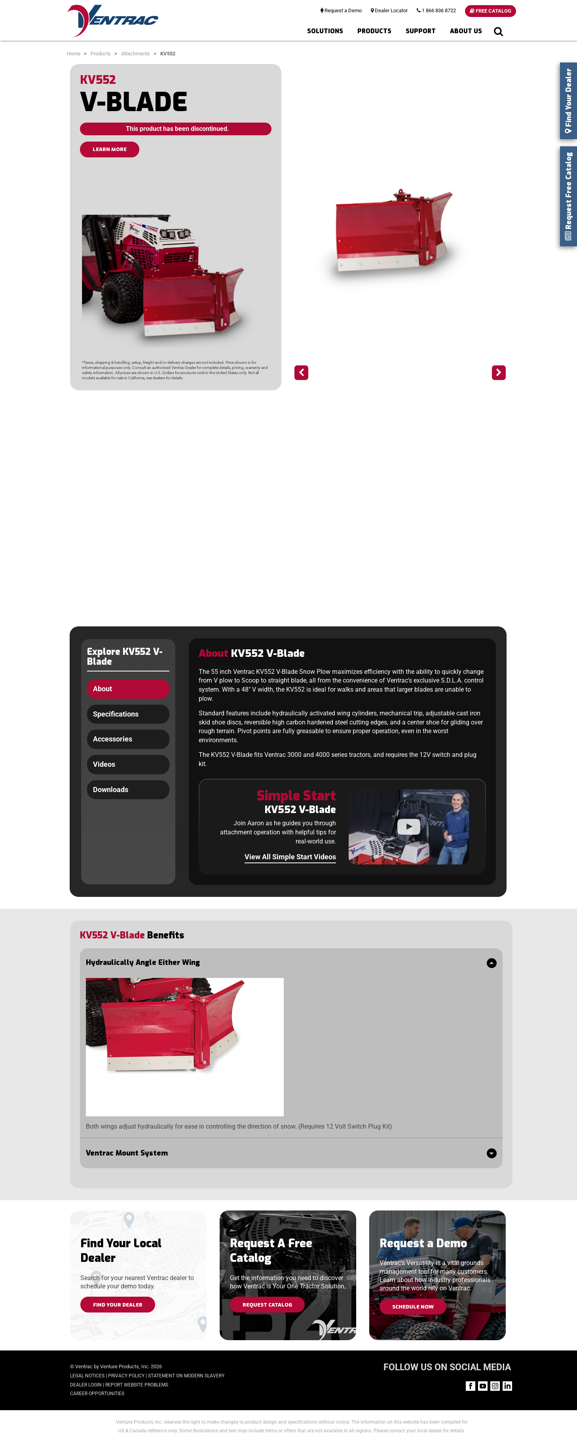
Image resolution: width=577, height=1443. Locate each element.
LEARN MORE (110, 149)
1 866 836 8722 (436, 10)
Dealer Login (86, 1385)
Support (421, 31)
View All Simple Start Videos (290, 856)
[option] (400, 235)
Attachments (135, 54)
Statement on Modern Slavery (186, 1376)
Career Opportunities (97, 1393)
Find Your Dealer (117, 1304)
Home (73, 54)
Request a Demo (341, 10)
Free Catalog (490, 11)
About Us (466, 31)
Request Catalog (267, 1304)
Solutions (325, 31)
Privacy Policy (126, 1376)
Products (374, 31)
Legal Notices (87, 1376)
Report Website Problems (136, 1385)
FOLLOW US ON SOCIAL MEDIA (447, 1367)
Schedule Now (413, 1306)
